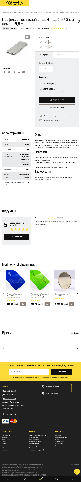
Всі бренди (75, 333)
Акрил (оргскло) (33, 437)
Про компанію (6, 435)
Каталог (32, 431)
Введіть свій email (16, 371)
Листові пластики (34, 439)
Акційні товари (59, 444)
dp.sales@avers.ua (10, 402)
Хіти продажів (59, 441)
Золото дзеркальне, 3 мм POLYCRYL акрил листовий (64, 295)
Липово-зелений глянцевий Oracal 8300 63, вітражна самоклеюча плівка (40, 296)
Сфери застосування (61, 437)
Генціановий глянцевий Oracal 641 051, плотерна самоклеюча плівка (15, 296)
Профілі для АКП (65, 12)
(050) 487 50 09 (9, 398)
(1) (66, 29)
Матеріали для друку (35, 441)
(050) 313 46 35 (9, 394)
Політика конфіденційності (29, 473)
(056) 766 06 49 (9, 391)
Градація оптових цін (61, 84)
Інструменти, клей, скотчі (36, 450)
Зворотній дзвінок (50, 393)
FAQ (3, 448)
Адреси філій (5, 439)
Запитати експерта (50, 386)
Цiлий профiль (44, 55)
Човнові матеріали (34, 446)
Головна (4, 12)
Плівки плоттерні (34, 444)
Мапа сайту (5, 450)
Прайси (4, 441)
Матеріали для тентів (35, 448)
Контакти (4, 437)
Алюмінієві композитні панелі (28, 12)
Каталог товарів (13, 12)
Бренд (57, 439)
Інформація (7, 431)
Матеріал (58, 435)
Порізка (59, 55)
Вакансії (4, 444)
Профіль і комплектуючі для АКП (48, 12)
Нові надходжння (60, 446)
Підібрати (59, 431)
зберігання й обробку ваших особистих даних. (54, 377)
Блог (3, 446)
